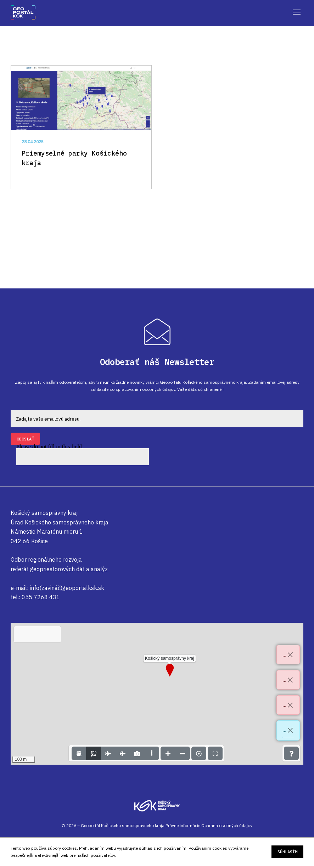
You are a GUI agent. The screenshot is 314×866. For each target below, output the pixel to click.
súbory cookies (62, 848)
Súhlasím (287, 852)
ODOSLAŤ (25, 439)
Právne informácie (183, 825)
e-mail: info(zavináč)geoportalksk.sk (57, 587)
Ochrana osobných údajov (226, 825)
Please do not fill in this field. (82, 455)
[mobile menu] (296, 12)
